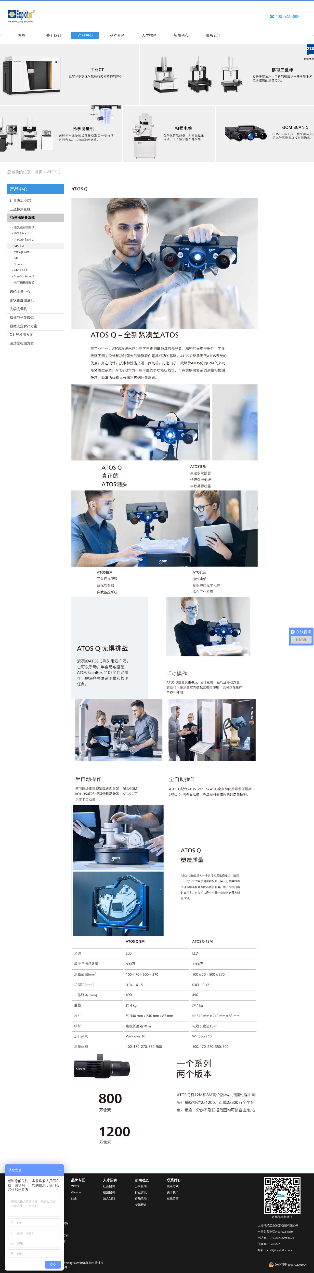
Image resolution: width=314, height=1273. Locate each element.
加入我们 (109, 1198)
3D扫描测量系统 (22, 218)
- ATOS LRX (20, 270)
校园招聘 (109, 1192)
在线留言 (173, 1198)
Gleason (76, 1192)
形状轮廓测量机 (22, 300)
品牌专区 (117, 35)
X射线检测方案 (21, 335)
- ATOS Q (18, 245)
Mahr (74, 1198)
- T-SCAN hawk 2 (23, 239)
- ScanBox (18, 264)
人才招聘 (149, 35)
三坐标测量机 (20, 209)
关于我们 (53, 35)
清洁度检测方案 (22, 343)
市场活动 (141, 1198)
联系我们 (213, 35)
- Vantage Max (20, 252)
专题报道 (141, 1204)
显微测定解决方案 (23, 326)
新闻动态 (181, 35)
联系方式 (173, 1186)
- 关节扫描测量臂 (23, 282)
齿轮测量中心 (20, 292)
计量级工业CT (20, 200)
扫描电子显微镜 (22, 317)
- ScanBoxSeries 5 (23, 276)
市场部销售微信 (282, 1217)
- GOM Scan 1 (20, 233)
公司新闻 (141, 1186)
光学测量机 (18, 309)
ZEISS (75, 1186)
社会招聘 (109, 1186)
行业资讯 (141, 1192)
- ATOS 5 (17, 258)
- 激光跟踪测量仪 (23, 227)
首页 (21, 35)
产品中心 (85, 35)
